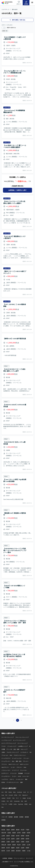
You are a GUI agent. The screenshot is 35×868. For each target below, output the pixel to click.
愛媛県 (13, 847)
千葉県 (27, 829)
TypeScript (20, 804)
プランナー (25, 761)
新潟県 (27, 835)
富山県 (3, 838)
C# (27, 792)
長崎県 (27, 847)
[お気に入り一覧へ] (19, 2)
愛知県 (17, 829)
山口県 (28, 844)
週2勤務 (16, 817)
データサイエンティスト (13, 782)
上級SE (3, 752)
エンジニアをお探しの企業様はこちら (23, 861)
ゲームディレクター (17, 758)
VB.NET (9, 798)
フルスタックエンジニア (13, 752)
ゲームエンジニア (11, 746)
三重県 (8, 841)
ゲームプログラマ (5, 758)
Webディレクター (24, 764)
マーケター (27, 773)
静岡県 (3, 841)
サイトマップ (29, 858)
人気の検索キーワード (7, 861)
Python (10, 792)
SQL (22, 801)
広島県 (23, 844)
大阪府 (8, 829)
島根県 (14, 844)
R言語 (25, 804)
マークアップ (15, 770)
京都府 (17, 841)
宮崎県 (13, 850)
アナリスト (4, 764)
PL (30, 746)
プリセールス (4, 755)
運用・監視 (18, 761)
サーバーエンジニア (23, 743)
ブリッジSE (9, 749)
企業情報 (4, 858)
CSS (20, 795)
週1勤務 (11, 817)
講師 (21, 782)
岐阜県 (27, 838)
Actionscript (16, 801)
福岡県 (13, 829)
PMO (11, 755)
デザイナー (19, 767)
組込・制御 (16, 749)
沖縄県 (23, 850)
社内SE (3, 782)
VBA (13, 798)
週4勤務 (27, 817)
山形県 (3, 835)
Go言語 (10, 804)
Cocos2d (11, 795)
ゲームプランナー (5, 761)
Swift (24, 792)
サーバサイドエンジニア (7, 737)
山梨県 (17, 838)
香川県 (8, 847)
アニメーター (23, 770)
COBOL (3, 801)
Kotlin (15, 804)
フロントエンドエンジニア (22, 737)
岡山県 (19, 844)
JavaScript (19, 792)
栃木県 (17, 835)
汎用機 (3, 749)
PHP (6, 792)
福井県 (13, 838)
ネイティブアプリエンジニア (8, 743)
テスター (3, 746)
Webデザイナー (5, 767)
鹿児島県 (18, 850)
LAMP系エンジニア (23, 746)
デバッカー (26, 758)
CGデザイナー (5, 773)
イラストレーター (5, 770)
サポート (12, 779)
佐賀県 (22, 847)
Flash (25, 767)
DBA (13, 761)
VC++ (17, 798)
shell (26, 801)
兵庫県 (22, 841)
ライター (14, 776)
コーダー (13, 767)
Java (2, 792)
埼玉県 (22, 829)
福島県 (8, 835)
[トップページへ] (6, 2)
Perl (6, 795)
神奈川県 (3, 832)
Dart (2, 807)
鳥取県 (9, 844)
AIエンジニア (24, 749)
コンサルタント (24, 752)
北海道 (9, 832)
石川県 (8, 838)
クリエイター (13, 773)
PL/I (8, 801)
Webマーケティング (13, 764)
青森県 (14, 832)
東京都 (3, 829)
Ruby (14, 792)
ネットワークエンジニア (19, 740)
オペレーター (25, 776)
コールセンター (20, 779)
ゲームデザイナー (5, 776)
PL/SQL (29, 798)
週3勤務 (21, 817)
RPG (11, 801)
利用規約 (10, 858)
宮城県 (23, 832)
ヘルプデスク (4, 779)
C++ (31, 792)
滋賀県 (13, 841)
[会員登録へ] (26, 2)
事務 (26, 779)
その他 (28, 850)
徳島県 (3, 847)
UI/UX (19, 776)
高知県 (17, 847)
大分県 (8, 850)
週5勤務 (3, 820)
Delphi (24, 798)
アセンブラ (4, 804)
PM (30, 752)
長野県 (22, 838)
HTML (15, 795)
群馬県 (22, 835)
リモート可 (4, 817)
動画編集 (20, 773)
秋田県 (28, 832)
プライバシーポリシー (19, 858)
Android (3, 798)
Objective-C (25, 795)
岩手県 (19, 832)
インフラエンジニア (6, 740)
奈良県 (27, 841)
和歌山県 (3, 844)
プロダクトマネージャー (20, 755)
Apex (30, 804)
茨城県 (13, 835)
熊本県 (3, 850)
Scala (2, 795)
